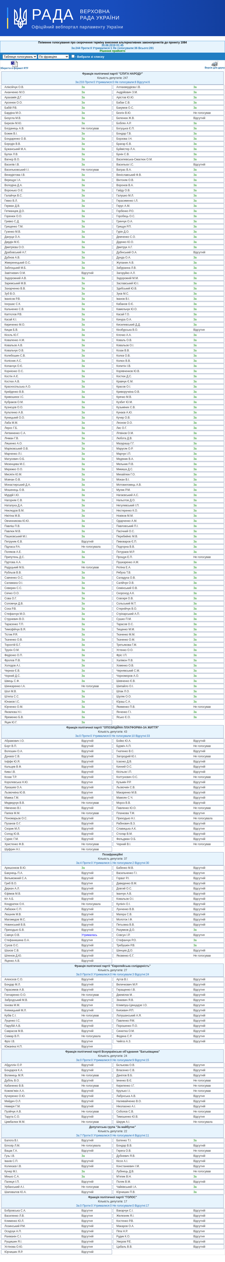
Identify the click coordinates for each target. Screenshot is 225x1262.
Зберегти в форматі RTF (14, 65)
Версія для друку (215, 65)
